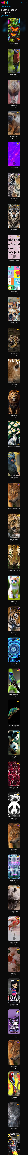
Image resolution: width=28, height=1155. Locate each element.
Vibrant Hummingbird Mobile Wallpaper (14, 695)
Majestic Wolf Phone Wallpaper (14, 1067)
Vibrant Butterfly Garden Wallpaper (14, 44)
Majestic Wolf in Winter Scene (14, 230)
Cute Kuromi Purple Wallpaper (14, 1036)
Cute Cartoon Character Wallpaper (14, 292)
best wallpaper (6, 15)
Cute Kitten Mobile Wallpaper (14, 602)
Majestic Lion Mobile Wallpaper (14, 106)
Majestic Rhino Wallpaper (14, 912)
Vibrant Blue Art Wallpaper (14, 664)
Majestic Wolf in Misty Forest (14, 1129)
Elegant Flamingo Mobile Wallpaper (14, 943)
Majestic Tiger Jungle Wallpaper (14, 354)
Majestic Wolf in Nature (14, 508)
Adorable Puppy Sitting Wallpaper (14, 137)
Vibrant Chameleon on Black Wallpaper (14, 726)
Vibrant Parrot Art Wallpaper (14, 1098)
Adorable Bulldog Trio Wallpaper (14, 323)
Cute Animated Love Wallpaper (14, 1005)
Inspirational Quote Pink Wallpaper (14, 261)
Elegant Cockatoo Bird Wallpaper (14, 478)
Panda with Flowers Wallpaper (14, 819)
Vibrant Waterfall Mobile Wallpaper (14, 881)
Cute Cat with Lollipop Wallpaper (14, 974)
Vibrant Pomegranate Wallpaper (14, 788)
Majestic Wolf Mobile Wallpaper (14, 850)
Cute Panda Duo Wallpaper (14, 757)
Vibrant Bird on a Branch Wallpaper (14, 75)
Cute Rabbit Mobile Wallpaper (14, 385)
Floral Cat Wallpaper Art (14, 446)
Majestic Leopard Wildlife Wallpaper (14, 540)
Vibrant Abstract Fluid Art (14, 168)
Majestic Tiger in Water (14, 570)
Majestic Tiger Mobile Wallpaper (14, 199)
